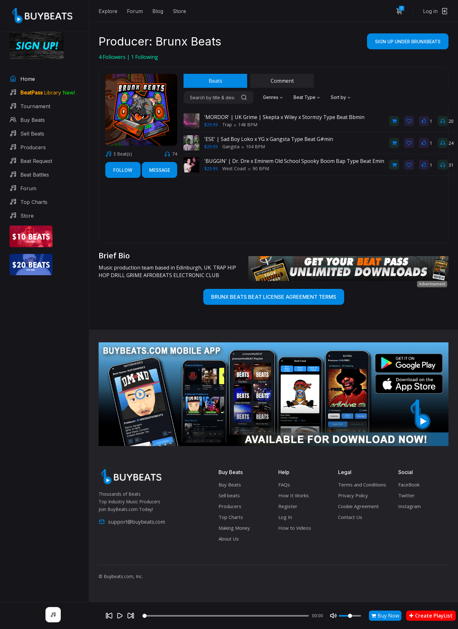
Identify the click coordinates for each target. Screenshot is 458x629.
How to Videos (294, 528)
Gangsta (230, 146)
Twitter (406, 495)
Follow (122, 170)
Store (179, 11)
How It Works (293, 495)
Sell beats (229, 495)
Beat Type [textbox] (305, 97)
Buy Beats (230, 484)
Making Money (234, 528)
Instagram (409, 506)
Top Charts (231, 517)
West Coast (234, 168)
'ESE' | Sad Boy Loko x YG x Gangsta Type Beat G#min (268, 139)
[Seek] (225, 616)
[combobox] (273, 97)
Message (159, 170)
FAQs (284, 484)
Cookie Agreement (358, 506)
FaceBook (409, 484)
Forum (135, 11)
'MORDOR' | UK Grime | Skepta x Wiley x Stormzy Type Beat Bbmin (284, 117)
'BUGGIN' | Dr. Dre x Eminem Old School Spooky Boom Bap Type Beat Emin (294, 160)
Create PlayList (431, 615)
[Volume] (350, 616)
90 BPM (258, 168)
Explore (108, 11)
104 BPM (253, 146)
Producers (230, 506)
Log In (285, 517)
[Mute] (333, 615)
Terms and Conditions (362, 484)
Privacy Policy (353, 495)
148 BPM (245, 125)
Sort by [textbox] (338, 97)
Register (287, 506)
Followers (113, 56)
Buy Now (385, 615)
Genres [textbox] (270, 97)
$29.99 (211, 125)
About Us (229, 538)
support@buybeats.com (132, 521)
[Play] (120, 615)
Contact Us (350, 517)
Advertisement (432, 284)
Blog (157, 11)
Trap (227, 125)
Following (144, 56)
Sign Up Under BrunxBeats (408, 41)
